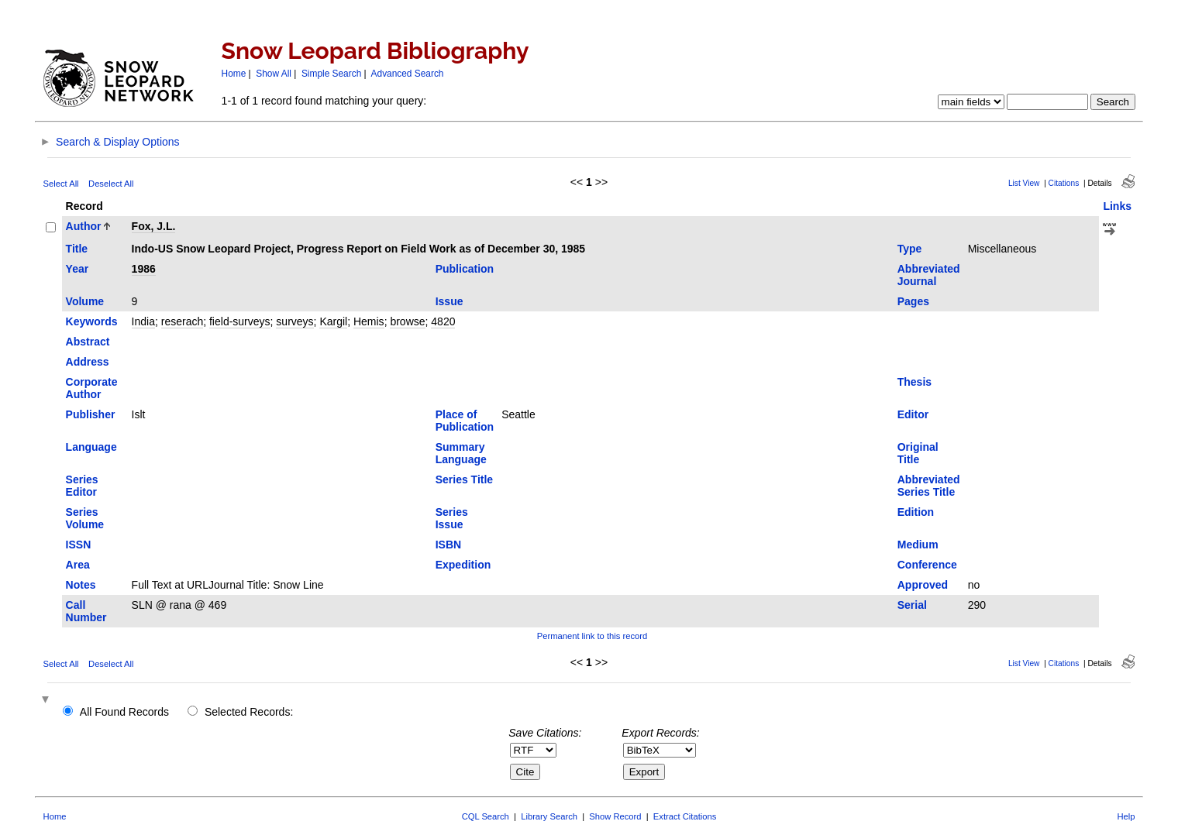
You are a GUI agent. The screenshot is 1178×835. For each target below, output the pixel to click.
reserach (182, 321)
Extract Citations (684, 816)
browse (407, 321)
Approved (922, 585)
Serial (912, 605)
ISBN (448, 544)
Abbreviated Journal (928, 275)
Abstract (88, 341)
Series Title (464, 479)
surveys (294, 321)
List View (1024, 183)
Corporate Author (92, 388)
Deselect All (110, 183)
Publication (465, 269)
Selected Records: (249, 712)
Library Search (549, 816)
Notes (81, 585)
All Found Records (124, 712)
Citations (1064, 183)
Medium (918, 544)
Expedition (463, 564)
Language (91, 447)
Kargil (333, 321)
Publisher (90, 414)
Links (1117, 206)
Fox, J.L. (154, 226)
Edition (915, 512)
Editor (912, 414)
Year (77, 269)
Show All (273, 73)
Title (77, 248)
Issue (449, 301)
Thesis (914, 382)
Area (78, 564)
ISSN (78, 544)
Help (1126, 816)
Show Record (615, 816)
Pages (913, 301)
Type (909, 248)
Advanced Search (407, 73)
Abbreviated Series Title (928, 485)
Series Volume (85, 518)
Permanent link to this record (592, 636)
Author (84, 226)
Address (87, 362)
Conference (927, 564)
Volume (85, 301)
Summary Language (461, 453)
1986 (144, 269)
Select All (61, 183)
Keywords (92, 321)
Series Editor (82, 485)
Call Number (86, 611)
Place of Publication (465, 420)
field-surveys (239, 321)
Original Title (918, 453)
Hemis (368, 321)
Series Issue (452, 518)
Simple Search (331, 73)
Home (234, 73)
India (143, 321)
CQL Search (485, 816)
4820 (443, 321)
